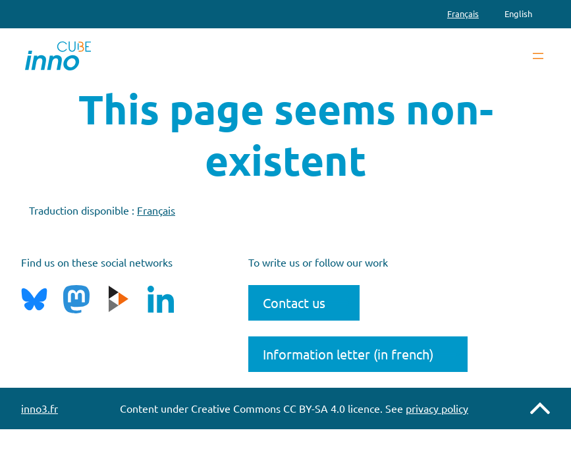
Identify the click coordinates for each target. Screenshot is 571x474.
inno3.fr (39, 408)
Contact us (294, 302)
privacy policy (437, 408)
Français (156, 210)
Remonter (540, 408)
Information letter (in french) (348, 354)
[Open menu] (538, 56)
